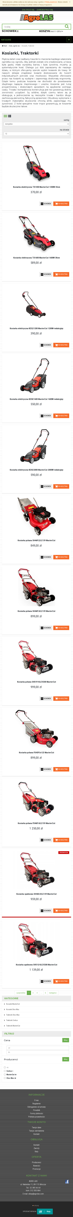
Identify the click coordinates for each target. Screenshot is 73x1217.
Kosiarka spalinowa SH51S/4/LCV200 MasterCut (36, 965)
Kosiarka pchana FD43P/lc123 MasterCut (36, 752)
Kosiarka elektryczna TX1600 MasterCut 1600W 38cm (36, 258)
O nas (36, 1100)
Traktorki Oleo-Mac (12, 1015)
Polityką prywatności (51, 2)
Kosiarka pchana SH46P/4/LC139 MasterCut (36, 611)
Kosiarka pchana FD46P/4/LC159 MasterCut (36, 823)
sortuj (66, 120)
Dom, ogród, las (14, 46)
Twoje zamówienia (36, 1131)
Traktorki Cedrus (11, 1020)
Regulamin (36, 1103)
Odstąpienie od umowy (36, 1107)
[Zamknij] (69, 2)
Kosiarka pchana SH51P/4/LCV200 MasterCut (36, 682)
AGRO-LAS (33, 1181)
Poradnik (36, 1110)
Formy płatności (36, 1113)
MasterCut (11, 1075)
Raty (36, 1151)
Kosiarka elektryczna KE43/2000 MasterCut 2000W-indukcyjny (36, 470)
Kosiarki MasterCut (12, 1004)
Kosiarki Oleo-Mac (11, 1009)
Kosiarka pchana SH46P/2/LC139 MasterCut (36, 540)
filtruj (65, 1040)
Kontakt (36, 1134)
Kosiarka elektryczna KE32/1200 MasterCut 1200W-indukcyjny (36, 328)
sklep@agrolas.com (36, 1194)
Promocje (37, 1169)
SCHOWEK (46, 204)
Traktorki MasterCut (12, 1026)
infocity (36, 1206)
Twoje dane (36, 1127)
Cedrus (9, 1071)
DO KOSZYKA (61, 204)
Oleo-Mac (11, 1078)
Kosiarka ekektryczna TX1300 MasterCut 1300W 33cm (36, 187)
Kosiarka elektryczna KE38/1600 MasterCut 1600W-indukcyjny (36, 399)
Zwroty (36, 1148)
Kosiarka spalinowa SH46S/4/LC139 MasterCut (36, 894)
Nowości (36, 1166)
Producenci (36, 1162)
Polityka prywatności (36, 1117)
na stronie (64, 129)
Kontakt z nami (36, 1175)
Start (4, 46)
